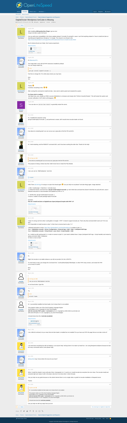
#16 (109, 329)
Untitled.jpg (32, 51)
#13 (109, 273)
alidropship (36, 22)
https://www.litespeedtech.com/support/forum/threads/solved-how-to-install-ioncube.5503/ (52, 39)
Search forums (25, 14)
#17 (109, 342)
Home (18, 11)
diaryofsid (21, 351)
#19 (109, 369)
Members (41, 11)
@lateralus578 (34, 60)
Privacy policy (98, 418)
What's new (32, 11)
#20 (109, 384)
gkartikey (21, 123)
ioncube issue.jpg (33, 212)
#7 (109, 141)
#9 (109, 168)
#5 (109, 115)
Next (22, 25)
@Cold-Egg (38, 184)
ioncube (48, 22)
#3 (109, 82)
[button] (37, 11)
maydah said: (32, 387)
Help (103, 418)
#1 (109, 28)
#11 (109, 218)
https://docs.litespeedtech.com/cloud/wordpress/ (58, 227)
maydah (21, 281)
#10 (109, 181)
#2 (109, 57)
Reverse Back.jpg (33, 247)
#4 (109, 101)
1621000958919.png (34, 323)
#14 (109, 288)
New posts (18, 14)
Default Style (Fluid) (21, 418)
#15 (109, 301)
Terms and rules (90, 418)
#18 (109, 356)
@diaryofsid (31, 359)
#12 (109, 253)
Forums (25, 11)
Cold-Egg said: (32, 158)
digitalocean (42, 22)
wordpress (53, 22)
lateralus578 (20, 22)
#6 (109, 128)
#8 (109, 155)
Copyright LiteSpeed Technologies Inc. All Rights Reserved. (63, 421)
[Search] (107, 11)
